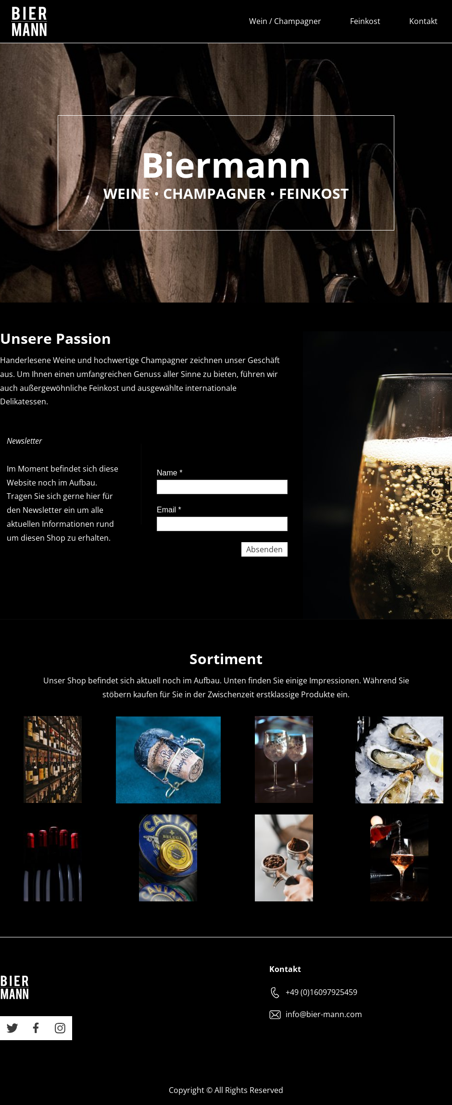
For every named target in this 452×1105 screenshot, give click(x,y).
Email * (169, 510)
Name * (169, 473)
